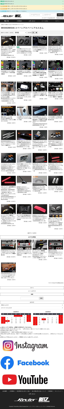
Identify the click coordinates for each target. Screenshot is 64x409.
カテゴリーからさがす (6, 307)
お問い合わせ (32, 21)
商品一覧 (6, 21)
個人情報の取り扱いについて (39, 391)
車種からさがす (8, 24)
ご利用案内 (19, 21)
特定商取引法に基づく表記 (23, 391)
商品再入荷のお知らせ (9, 1)
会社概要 (4, 391)
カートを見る (45, 21)
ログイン (57, 21)
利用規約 (50, 391)
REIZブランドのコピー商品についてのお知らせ (16, 11)
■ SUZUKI (15, 24)
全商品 (2, 24)
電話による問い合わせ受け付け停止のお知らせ (17, 6)
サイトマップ (58, 391)
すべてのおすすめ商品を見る (56, 283)
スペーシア (21, 24)
